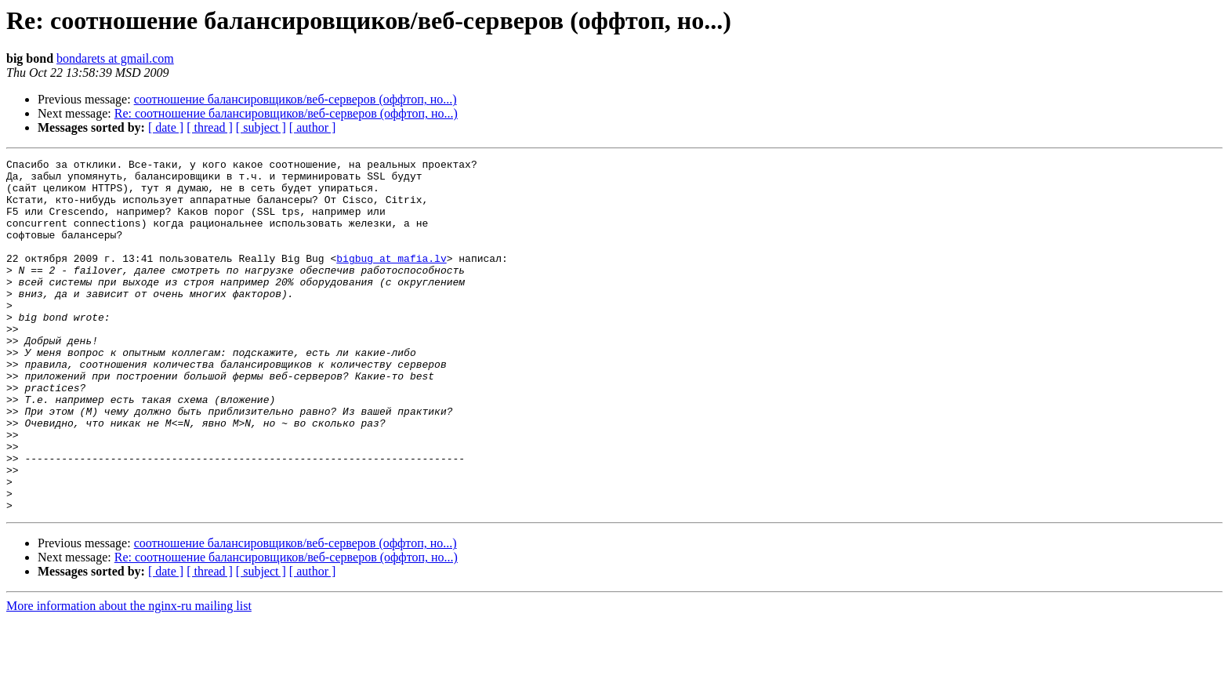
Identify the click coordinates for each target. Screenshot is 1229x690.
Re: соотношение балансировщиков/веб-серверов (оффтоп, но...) (286, 113)
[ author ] (312, 127)
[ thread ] (210, 127)
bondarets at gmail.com (115, 58)
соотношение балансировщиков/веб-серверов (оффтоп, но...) (295, 99)
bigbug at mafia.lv (391, 279)
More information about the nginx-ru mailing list (129, 676)
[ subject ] (261, 127)
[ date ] (165, 127)
